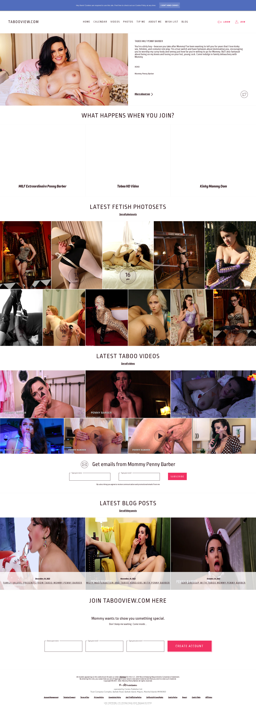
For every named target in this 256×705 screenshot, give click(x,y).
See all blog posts (128, 510)
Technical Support (69, 697)
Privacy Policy (99, 697)
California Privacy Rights (154, 697)
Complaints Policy (115, 697)
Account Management (51, 697)
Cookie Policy (172, 697)
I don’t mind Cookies (169, 5)
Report (184, 697)
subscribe (177, 476)
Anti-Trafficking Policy (133, 697)
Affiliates (208, 697)
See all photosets (128, 214)
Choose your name (53, 640)
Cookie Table (196, 697)
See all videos (128, 363)
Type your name (76, 473)
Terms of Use (84, 697)
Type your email (126, 473)
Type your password (135, 640)
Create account (190, 645)
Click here (123, 677)
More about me (142, 94)
